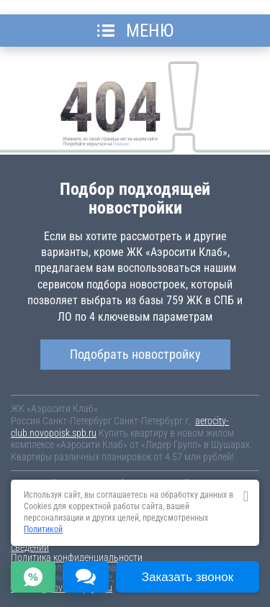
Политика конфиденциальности (77, 557)
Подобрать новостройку (135, 354)
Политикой (43, 529)
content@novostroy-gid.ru (61, 587)
